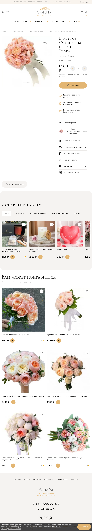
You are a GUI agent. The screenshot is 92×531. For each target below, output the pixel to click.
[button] (3, 11)
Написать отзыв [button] (14, 184)
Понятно (84, 527)
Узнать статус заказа (18, 2)
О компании (57, 2)
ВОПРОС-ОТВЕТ (62, 479)
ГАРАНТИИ (37, 479)
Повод (54, 21)
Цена (65, 21)
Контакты (67, 2)
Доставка (31, 2)
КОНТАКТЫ (74, 479)
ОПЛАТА (27, 479)
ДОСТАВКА (17, 479)
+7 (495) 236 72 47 (46, 509)
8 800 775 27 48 (46, 504)
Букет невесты (18, 31)
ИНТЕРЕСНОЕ (48, 479)
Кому (74, 21)
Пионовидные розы (36, 31)
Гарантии (48, 2)
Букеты (15, 21)
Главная (4, 31)
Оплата (39, 2)
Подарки (37, 21)
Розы (25, 21)
